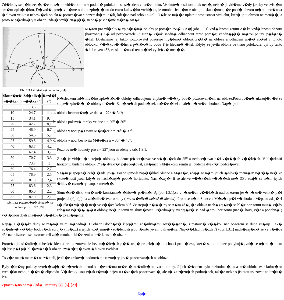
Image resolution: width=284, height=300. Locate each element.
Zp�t (142, 294)
